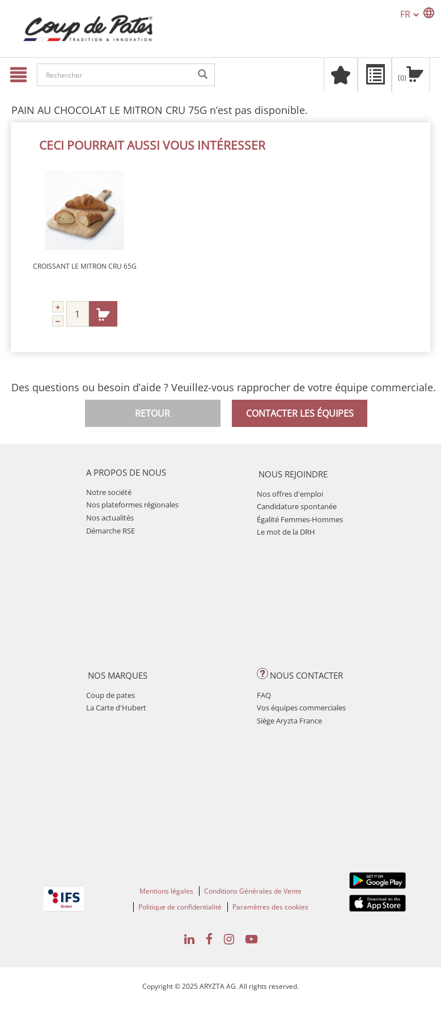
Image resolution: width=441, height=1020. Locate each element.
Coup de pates (110, 695)
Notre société (109, 492)
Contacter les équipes (300, 413)
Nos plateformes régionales (132, 505)
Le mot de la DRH (286, 532)
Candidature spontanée (297, 506)
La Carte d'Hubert (116, 707)
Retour (152, 413)
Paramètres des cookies (270, 907)
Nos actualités (110, 518)
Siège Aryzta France (289, 721)
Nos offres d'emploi (290, 494)
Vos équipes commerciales (301, 707)
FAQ (264, 695)
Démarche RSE (110, 531)
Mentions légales (166, 891)
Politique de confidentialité (180, 907)
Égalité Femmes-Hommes (300, 519)
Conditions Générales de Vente (253, 891)
